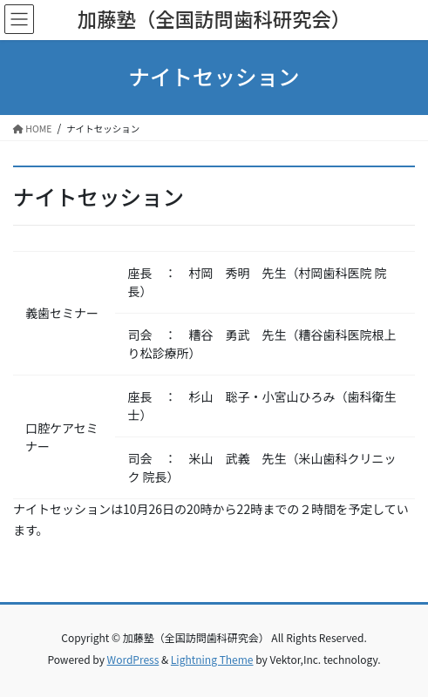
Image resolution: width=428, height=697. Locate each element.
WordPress (133, 659)
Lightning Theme (212, 659)
